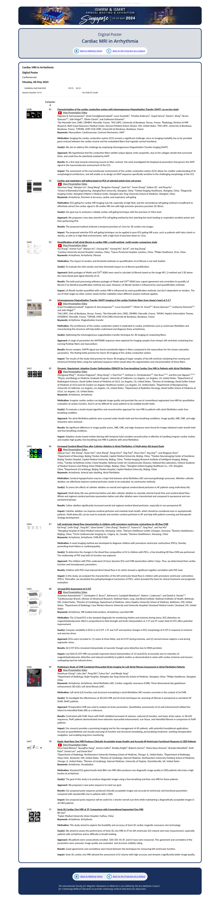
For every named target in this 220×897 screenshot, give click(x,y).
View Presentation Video (72, 112)
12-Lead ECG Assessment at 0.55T (74, 588)
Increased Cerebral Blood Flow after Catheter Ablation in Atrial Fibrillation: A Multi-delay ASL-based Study (110, 446)
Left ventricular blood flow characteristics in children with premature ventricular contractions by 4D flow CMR (112, 524)
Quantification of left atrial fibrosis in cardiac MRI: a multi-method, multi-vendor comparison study (107, 242)
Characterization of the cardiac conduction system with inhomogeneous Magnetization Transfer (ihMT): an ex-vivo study (118, 109)
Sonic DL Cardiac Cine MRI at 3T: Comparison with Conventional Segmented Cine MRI (100, 809)
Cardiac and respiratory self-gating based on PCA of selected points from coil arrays (99, 180)
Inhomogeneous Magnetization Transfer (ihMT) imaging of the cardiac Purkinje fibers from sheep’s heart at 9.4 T (114, 300)
